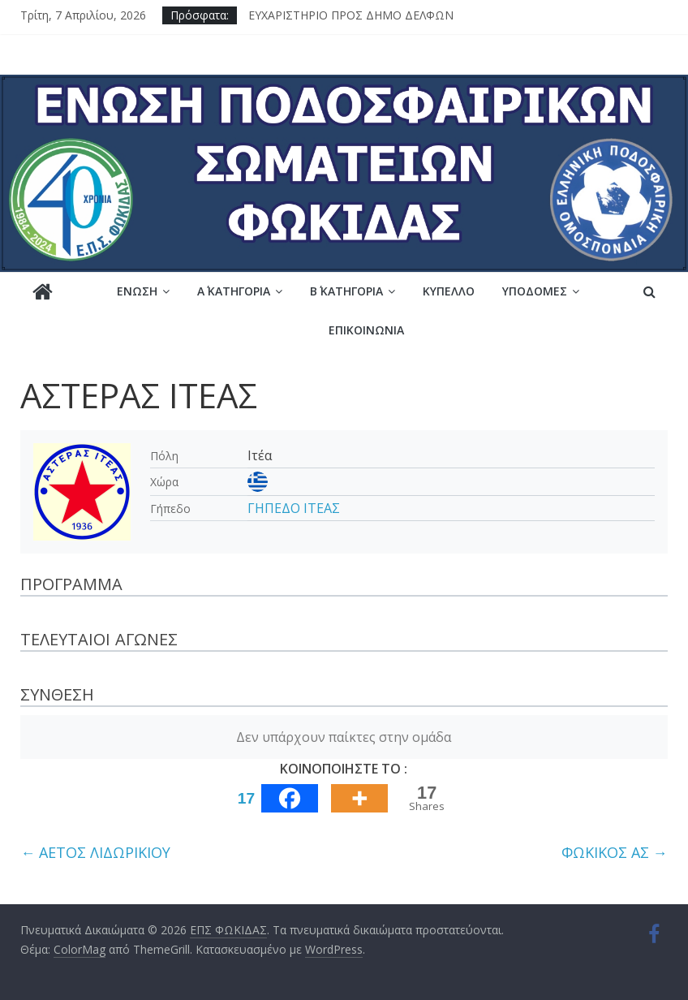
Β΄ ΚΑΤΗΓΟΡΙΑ (346, 291)
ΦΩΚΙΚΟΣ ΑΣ (614, 852)
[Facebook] (274, 798)
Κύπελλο (449, 291)
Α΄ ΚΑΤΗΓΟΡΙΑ (233, 291)
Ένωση (137, 291)
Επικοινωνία (366, 330)
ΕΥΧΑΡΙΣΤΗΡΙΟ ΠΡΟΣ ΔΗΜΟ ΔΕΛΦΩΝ (351, 15)
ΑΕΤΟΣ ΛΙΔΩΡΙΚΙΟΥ (95, 852)
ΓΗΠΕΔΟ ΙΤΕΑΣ (293, 508)
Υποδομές (534, 291)
